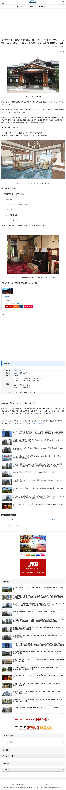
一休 (21, 306)
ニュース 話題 (6, 515)
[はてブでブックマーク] (54, 520)
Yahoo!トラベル (29, 306)
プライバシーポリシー (17, 784)
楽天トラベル (9, 306)
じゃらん (16, 306)
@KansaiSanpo (38, 423)
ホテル (13, 515)
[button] (62, 742)
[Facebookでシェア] (33, 520)
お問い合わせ (49, 784)
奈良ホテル (8, 296)
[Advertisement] (33, 24)
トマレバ (11, 300)
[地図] (17, 303)
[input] (33, 742)
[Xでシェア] (12, 520)
